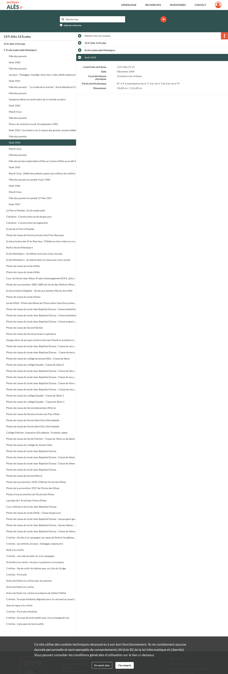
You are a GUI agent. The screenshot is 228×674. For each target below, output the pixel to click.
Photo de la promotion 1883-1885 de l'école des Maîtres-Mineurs (41, 284)
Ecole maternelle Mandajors (21, 49)
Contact (200, 4)
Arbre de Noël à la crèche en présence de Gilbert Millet (36, 592)
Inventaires (178, 4)
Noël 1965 (14, 167)
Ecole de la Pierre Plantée (20, 228)
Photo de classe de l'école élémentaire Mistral (31, 407)
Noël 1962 (14, 105)
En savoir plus (102, 665)
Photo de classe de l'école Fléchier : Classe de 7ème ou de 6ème (40, 438)
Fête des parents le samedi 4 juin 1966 (29, 179)
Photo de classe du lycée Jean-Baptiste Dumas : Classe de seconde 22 (41, 389)
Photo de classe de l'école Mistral (24, 475)
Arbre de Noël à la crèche (20, 586)
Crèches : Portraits (16, 574)
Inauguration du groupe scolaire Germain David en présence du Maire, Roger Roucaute (41, 339)
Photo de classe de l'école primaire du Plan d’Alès (33, 414)
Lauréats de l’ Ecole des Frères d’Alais (26, 500)
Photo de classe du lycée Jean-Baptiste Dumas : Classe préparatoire (41, 321)
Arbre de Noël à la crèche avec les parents (29, 580)
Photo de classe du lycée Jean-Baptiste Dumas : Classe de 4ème (40, 457)
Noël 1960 (14, 62)
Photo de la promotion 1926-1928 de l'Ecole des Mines (36, 481)
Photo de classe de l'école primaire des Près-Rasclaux (35, 235)
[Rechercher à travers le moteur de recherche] (94, 19)
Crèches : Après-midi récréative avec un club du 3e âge (36, 568)
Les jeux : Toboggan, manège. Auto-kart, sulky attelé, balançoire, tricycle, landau (44, 74)
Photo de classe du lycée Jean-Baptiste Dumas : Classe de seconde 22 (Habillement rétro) (41, 377)
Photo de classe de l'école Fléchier (24, 327)
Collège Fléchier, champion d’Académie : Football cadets (37, 432)
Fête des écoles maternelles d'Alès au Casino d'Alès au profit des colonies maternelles (44, 161)
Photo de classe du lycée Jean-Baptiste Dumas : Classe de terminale (41, 352)
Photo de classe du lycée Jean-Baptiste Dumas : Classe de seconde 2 (41, 346)
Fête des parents (18, 56)
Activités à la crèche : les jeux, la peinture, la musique (35, 562)
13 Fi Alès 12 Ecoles (14, 43)
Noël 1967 (14, 204)
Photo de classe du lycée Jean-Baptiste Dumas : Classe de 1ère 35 (41, 370)
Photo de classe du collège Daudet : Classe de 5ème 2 (35, 364)
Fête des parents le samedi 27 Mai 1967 (30, 198)
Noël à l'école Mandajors (19, 247)
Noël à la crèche (15, 549)
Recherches (153, 4)
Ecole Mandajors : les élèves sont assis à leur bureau (34, 253)
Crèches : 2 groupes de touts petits (25, 623)
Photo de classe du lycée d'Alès (23, 265)
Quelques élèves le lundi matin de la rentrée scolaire (37, 99)
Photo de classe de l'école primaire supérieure (31, 333)
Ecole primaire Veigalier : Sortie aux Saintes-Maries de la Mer (39, 290)
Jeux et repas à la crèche (19, 605)
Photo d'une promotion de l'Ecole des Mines (30, 494)
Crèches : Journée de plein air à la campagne (30, 555)
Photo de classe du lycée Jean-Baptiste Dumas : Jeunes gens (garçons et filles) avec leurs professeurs (41, 518)
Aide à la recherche (72, 25)
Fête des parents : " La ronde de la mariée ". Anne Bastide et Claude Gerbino (44, 87)
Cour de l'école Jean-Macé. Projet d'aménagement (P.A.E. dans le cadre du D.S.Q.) (41, 278)
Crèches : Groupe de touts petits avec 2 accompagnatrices (37, 617)
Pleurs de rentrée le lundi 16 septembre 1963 (33, 124)
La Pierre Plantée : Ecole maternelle (26, 210)
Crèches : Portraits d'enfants (21, 611)
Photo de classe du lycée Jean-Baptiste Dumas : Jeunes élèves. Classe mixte (41, 525)
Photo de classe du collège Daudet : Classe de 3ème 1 (35, 395)
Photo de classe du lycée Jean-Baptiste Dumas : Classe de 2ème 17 (41, 531)
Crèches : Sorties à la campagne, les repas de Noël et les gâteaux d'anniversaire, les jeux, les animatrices (41, 537)
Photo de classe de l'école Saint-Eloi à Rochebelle (32, 420)
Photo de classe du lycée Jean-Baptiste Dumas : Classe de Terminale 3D (41, 383)
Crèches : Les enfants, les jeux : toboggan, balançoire (34, 543)
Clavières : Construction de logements (27, 222)
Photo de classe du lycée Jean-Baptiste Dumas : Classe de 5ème (40, 463)
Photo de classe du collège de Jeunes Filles (29, 444)
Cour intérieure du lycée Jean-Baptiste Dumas (31, 506)
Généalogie (128, 4)
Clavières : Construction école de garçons (29, 216)
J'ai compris (124, 665)
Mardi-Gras (15, 111)
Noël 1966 (14, 185)
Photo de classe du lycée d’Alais (23, 296)
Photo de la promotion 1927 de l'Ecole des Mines (32, 488)
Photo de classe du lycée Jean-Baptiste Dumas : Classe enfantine (41, 315)
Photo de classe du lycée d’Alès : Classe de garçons (33, 512)
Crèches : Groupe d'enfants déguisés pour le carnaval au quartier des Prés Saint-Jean (41, 599)
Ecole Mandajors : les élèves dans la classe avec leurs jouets (38, 259)
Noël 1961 (14, 80)
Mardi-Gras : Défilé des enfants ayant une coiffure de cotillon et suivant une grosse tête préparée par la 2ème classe (44, 173)
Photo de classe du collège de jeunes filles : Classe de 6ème (38, 358)
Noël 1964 (14, 142)
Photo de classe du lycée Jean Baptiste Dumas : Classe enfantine (41, 309)
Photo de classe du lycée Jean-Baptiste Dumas (31, 451)
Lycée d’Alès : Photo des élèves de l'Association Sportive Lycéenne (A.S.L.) (41, 302)
